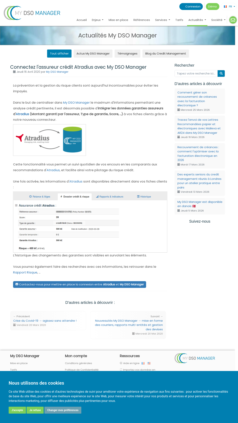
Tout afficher (59, 53)
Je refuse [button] (35, 410)
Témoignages (127, 53)
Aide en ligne (132, 363)
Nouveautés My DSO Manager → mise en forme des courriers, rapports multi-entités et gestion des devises (129, 325)
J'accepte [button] (17, 410)
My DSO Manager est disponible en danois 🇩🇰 (199, 206)
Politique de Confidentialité (82, 370)
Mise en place (118, 20)
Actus (93, 53)
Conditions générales (78, 363)
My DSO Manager (57, 72)
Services (161, 20)
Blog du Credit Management (165, 53)
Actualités (196, 20)
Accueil (82, 20)
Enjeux (96, 20)
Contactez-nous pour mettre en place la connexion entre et (79, 284)
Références (141, 20)
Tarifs (179, 20)
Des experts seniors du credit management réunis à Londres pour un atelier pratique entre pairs (199, 183)
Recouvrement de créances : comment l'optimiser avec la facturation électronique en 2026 (198, 155)
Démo (212, 6)
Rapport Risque (25, 272)
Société (217, 20)
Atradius (22, 114)
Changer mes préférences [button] (62, 410)
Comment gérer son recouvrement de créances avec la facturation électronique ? (197, 101)
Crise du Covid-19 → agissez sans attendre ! (45, 321)
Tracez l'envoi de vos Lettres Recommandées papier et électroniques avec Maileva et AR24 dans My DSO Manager (199, 128)
